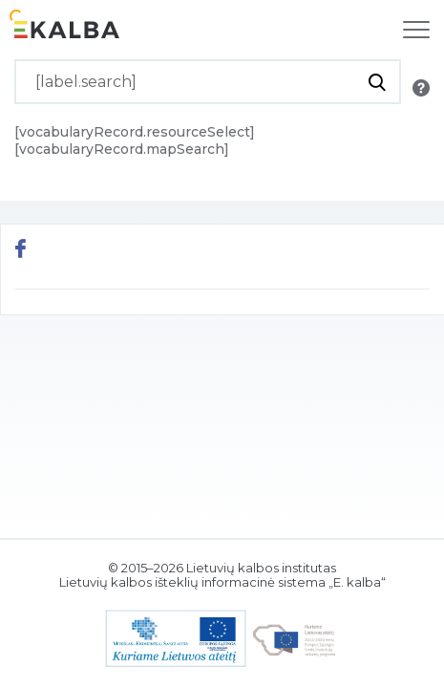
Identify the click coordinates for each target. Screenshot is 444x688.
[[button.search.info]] (421, 88)
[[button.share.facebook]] (20, 251)
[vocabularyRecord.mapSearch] (121, 149)
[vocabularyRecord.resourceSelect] (134, 131)
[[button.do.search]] (376, 81)
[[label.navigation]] (416, 29)
